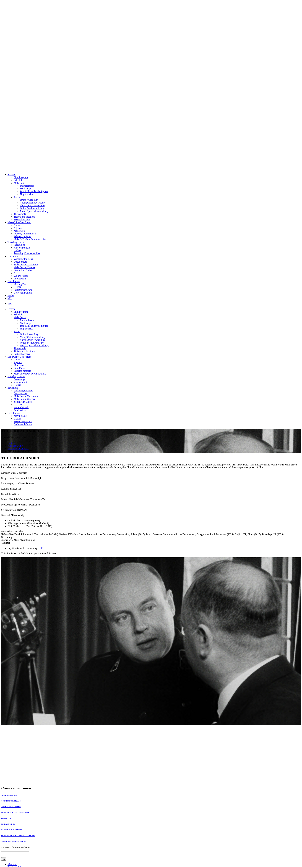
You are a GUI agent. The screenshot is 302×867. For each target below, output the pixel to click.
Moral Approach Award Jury (34, 211)
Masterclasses (27, 185)
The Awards (20, 214)
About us (12, 864)
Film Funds (19, 368)
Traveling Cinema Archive (27, 253)
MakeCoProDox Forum (19, 222)
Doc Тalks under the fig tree (34, 191)
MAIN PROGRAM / (18, 448)
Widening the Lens (23, 259)
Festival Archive (22, 219)
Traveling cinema (16, 242)
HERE (41, 548)
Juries (17, 197)
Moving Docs (21, 284)
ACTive (18, 273)
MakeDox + (20, 183)
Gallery (17, 250)
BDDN (17, 287)
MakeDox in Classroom (26, 264)
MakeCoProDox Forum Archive (30, 239)
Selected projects (22, 236)
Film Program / (15, 445)
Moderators (19, 230)
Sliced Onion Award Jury (32, 205)
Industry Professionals (25, 233)
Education (13, 256)
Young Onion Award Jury (33, 202)
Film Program (21, 177)
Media (11, 295)
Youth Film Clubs (23, 270)
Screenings (19, 245)
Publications (20, 278)
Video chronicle (22, 247)
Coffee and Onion (23, 292)
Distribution (14, 281)
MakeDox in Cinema (24, 267)
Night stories (26, 194)
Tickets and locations (24, 216)
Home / (11, 443)
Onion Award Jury (29, 200)
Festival (12, 174)
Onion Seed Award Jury (32, 208)
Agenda (18, 228)
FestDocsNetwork (23, 290)
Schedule (18, 180)
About (17, 225)
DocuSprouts (20, 261)
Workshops (25, 188)
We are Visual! (21, 275)
